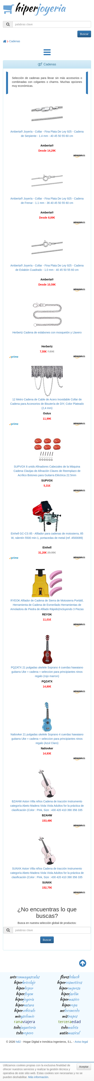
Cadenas (14, 41)
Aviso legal (81, 1041)
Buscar (84, 34)
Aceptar (84, 1066)
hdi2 (18, 1041)
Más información (38, 1077)
